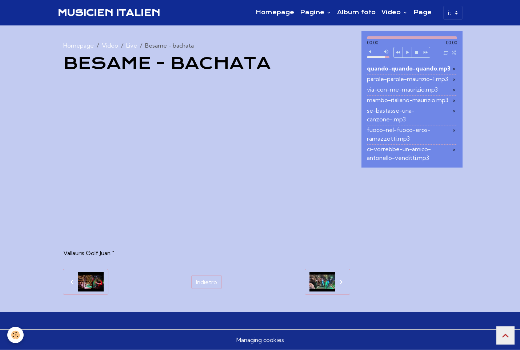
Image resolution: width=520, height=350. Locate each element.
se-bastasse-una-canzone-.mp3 (391, 115)
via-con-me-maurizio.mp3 (402, 89)
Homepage (275, 12)
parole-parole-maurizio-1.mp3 (407, 79)
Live (131, 45)
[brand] (108, 12)
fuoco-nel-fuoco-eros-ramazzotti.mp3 (399, 134)
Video (392, 12)
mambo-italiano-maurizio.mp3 (407, 100)
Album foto (356, 12)
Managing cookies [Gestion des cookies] (260, 339)
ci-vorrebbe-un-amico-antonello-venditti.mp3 (399, 153)
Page (422, 12)
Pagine (313, 12)
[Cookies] (15, 335)
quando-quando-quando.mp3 (409, 68)
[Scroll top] (505, 335)
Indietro (206, 282)
